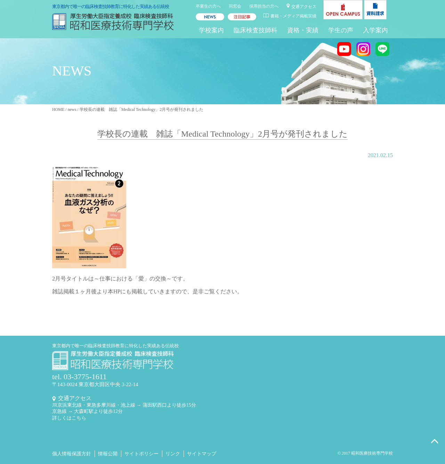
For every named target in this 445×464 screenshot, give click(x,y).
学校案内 (211, 30)
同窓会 (235, 6)
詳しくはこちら (69, 418)
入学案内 (375, 30)
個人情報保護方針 (71, 453)
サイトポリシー (141, 453)
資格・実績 (302, 30)
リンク (172, 453)
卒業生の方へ (208, 6)
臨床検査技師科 (255, 30)
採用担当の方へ (263, 6)
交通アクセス (303, 6)
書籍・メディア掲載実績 (293, 16)
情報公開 (108, 453)
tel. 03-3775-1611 (79, 376)
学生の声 (340, 30)
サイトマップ (201, 453)
